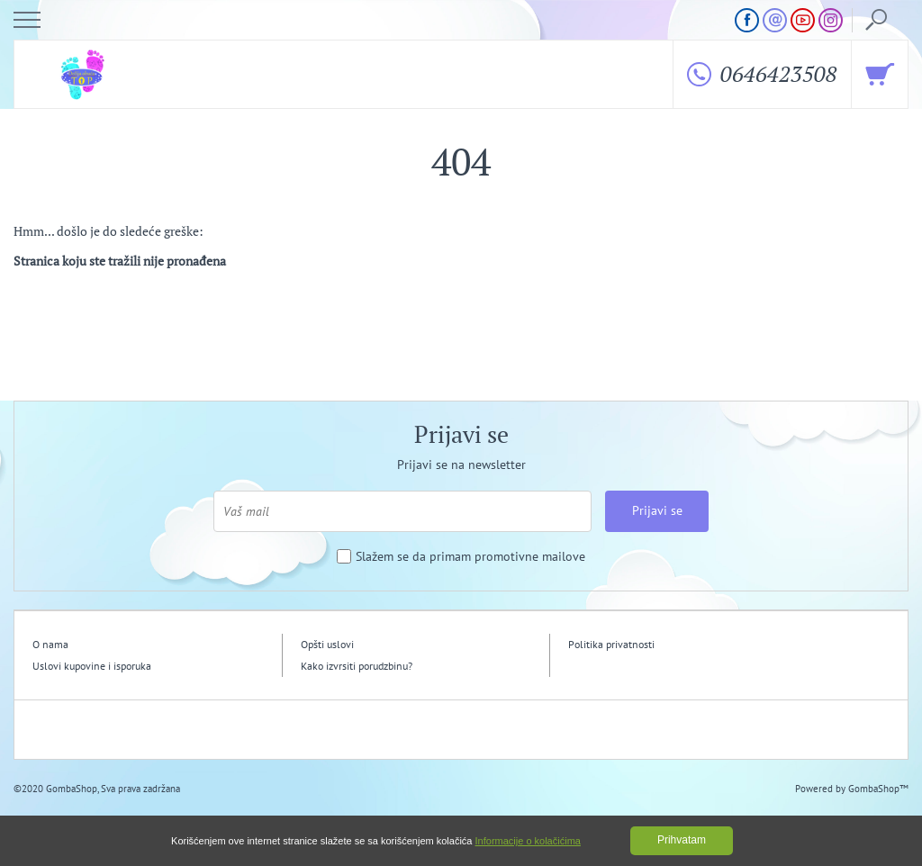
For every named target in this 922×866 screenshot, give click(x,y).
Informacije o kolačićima (528, 840)
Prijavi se (657, 510)
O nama (50, 644)
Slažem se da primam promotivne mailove (470, 557)
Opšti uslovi (327, 644)
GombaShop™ (878, 788)
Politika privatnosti (611, 644)
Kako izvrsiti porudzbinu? (356, 665)
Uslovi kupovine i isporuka (91, 665)
